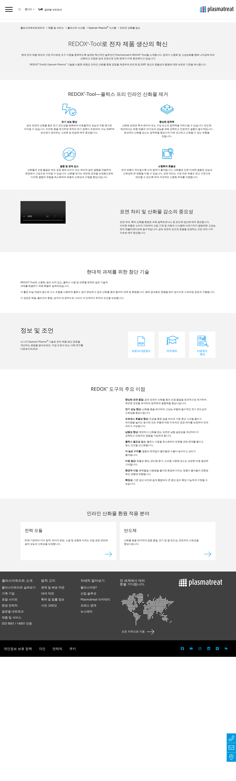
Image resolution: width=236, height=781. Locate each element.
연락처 (57, 772)
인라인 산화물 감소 (130, 89)
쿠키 (72, 772)
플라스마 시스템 (76, 89)
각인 (42, 772)
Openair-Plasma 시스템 (102, 89)
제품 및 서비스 (56, 89)
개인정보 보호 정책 (18, 772)
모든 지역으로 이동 (138, 755)
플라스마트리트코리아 (32, 89)
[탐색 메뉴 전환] (9, 9)
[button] (20, 9)
